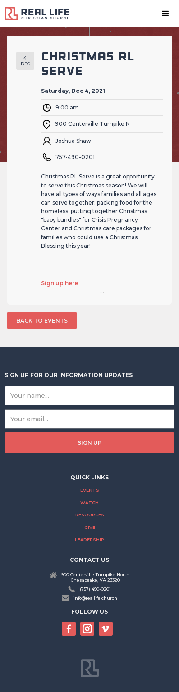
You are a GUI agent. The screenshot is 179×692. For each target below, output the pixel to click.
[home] (41, 13)
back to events (42, 320)
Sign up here (59, 283)
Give (89, 527)
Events (89, 489)
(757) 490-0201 (95, 589)
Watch (89, 502)
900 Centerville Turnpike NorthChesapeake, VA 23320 (95, 577)
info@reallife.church (95, 598)
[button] (165, 13)
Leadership (89, 539)
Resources (89, 514)
